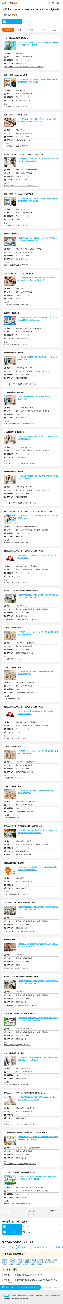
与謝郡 (32, 1264)
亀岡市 (48, 1260)
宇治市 (34, 1260)
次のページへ (56, 1211)
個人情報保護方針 (55, 1295)
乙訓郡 (39, 1264)
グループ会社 (45, 1295)
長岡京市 (12, 1262)
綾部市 (27, 1260)
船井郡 (25, 1264)
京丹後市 (36, 1262)
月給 (54, 30)
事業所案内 (21, 1295)
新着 (19, 30)
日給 (43, 30)
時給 (31, 30)
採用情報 (38, 1295)
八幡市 (20, 1262)
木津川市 (52, 1262)
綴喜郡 (18, 1264)
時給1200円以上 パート (43, 1247)
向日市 (4, 1262)
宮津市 (41, 1260)
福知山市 (12, 1260)
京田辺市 (28, 1262)
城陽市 (55, 1260)
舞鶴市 (20, 1260)
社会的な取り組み (30, 1295)
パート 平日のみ (9, 1247)
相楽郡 (11, 1264)
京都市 (4, 1260)
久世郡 (4, 1264)
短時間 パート (25, 1247)
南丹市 (44, 1262)
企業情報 (14, 1295)
